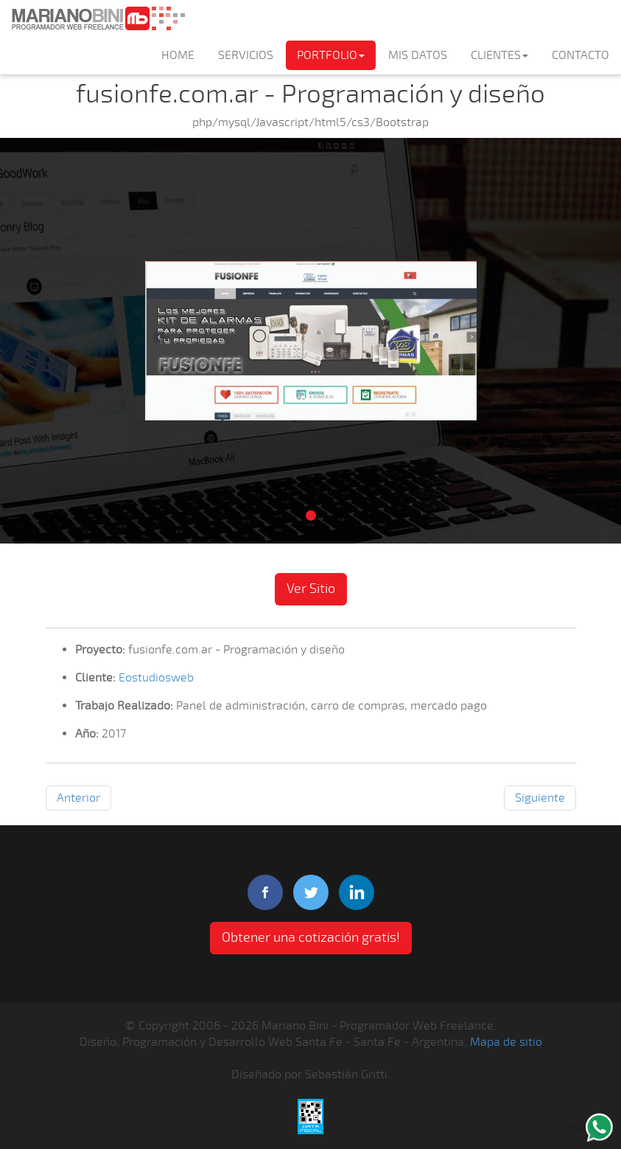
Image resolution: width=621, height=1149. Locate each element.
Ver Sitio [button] (311, 588)
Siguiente (540, 798)
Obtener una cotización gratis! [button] (311, 937)
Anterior (78, 798)
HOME (177, 55)
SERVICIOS (245, 55)
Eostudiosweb (156, 677)
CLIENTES (499, 55)
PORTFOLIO (331, 55)
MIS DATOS (417, 55)
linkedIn (356, 892)
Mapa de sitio (506, 1042)
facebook (265, 892)
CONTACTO (580, 55)
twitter (311, 892)
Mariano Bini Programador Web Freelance (98, 18)
